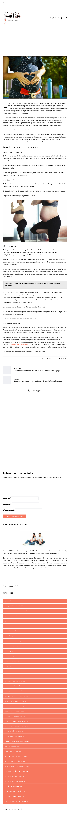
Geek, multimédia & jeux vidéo (16, 696)
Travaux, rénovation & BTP (15, 796)
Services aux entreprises (14, 776)
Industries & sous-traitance (16, 706)
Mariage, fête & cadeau (14, 731)
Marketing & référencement (15, 736)
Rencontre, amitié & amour (15, 761)
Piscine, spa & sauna (13, 751)
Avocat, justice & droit (14, 621)
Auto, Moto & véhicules (14, 616)
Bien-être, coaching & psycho (16, 636)
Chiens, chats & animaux (14, 646)
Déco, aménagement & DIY (14, 656)
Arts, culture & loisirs (14, 606)
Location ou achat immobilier (16, 726)
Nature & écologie (12, 746)
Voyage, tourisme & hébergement (17, 801)
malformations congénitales (19, 344)
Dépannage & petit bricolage (16, 666)
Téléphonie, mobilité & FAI (15, 791)
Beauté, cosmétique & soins (15, 631)
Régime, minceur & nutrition (16, 756)
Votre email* (7, 504)
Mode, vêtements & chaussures (17, 741)
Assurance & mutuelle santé (16, 611)
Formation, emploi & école (15, 691)
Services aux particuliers (15, 781)
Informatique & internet (14, 711)
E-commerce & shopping (14, 671)
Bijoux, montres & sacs (14, 641)
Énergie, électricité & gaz (15, 681)
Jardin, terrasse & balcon (15, 716)
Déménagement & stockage (15, 661)
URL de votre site (9, 510)
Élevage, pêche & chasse (14, 676)
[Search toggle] (65, 18)
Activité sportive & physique (16, 601)
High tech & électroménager (16, 701)
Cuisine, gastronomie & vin (15, 651)
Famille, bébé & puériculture (16, 686)
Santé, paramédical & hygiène (16, 771)
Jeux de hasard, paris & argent (17, 721)
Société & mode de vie (13, 786)
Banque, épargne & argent (15, 626)
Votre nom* (7, 498)
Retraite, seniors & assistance (17, 766)
